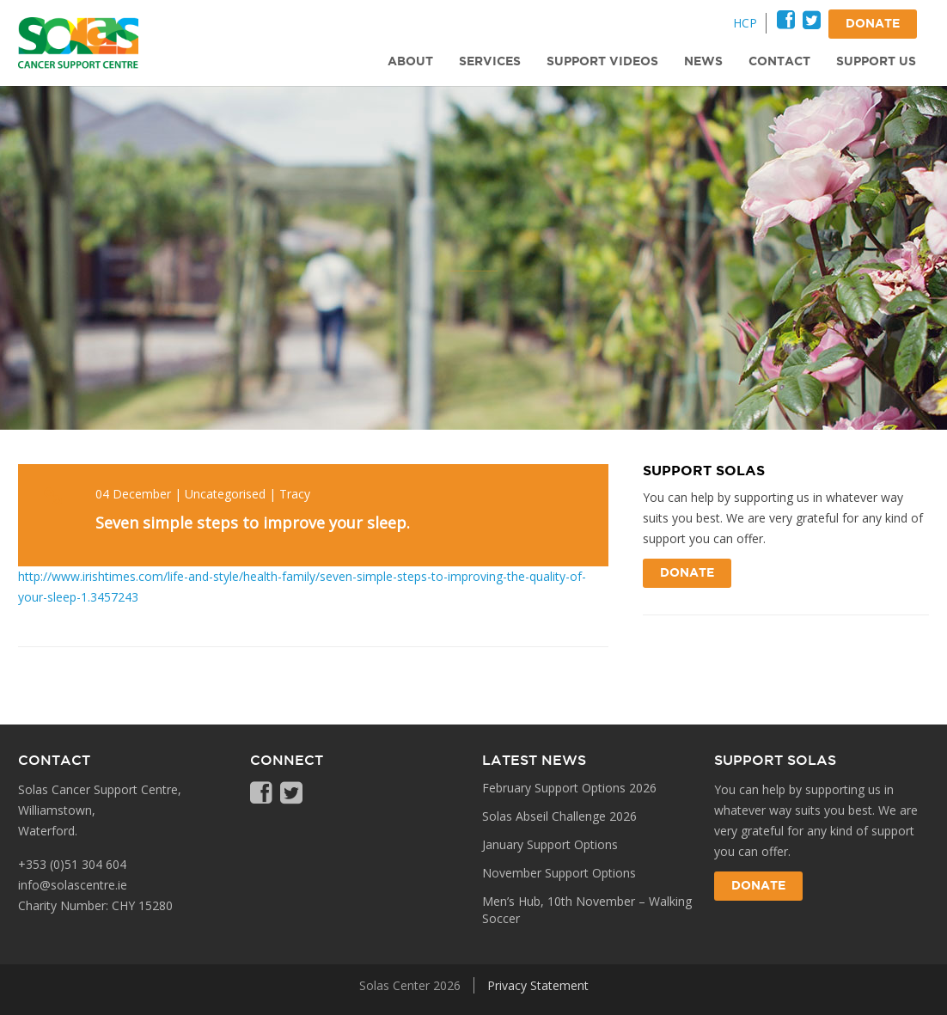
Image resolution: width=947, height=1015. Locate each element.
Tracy (294, 494)
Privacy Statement (538, 985)
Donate (687, 573)
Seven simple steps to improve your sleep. (252, 522)
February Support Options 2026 (569, 788)
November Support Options (559, 873)
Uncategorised (225, 494)
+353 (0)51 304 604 (72, 864)
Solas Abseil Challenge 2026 (559, 816)
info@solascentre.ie (72, 885)
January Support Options (550, 844)
